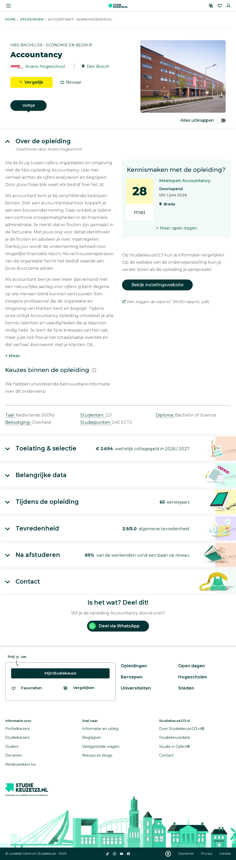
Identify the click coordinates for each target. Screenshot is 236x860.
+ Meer (12, 355)
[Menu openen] (8, 5)
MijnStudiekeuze (60, 673)
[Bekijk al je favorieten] (26, 688)
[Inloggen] (228, 5)
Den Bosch (98, 66)
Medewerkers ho (20, 764)
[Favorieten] (219, 5)
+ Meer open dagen (176, 228)
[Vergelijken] (211, 5)
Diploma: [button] (165, 415)
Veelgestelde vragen (100, 746)
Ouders (11, 746)
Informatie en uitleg (100, 728)
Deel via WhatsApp (114, 625)
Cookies (225, 853)
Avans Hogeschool (45, 66)
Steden (186, 688)
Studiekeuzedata (174, 737)
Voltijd (29, 105)
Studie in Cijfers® (174, 746)
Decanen (13, 755)
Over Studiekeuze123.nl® (181, 728)
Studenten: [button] (92, 415)
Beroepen (131, 677)
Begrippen (91, 737)
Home (10, 19)
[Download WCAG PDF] (168, 854)
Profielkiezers (17, 728)
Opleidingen (32, 19)
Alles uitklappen (203, 120)
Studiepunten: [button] (96, 422)
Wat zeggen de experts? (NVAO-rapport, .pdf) (165, 301)
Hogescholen (192, 677)
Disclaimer (186, 853)
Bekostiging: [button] (18, 422)
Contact (166, 755)
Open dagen (191, 665)
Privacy (207, 853)
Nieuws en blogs (97, 755)
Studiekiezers (17, 737)
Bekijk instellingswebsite (157, 284)
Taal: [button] (10, 415)
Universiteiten (136, 688)
